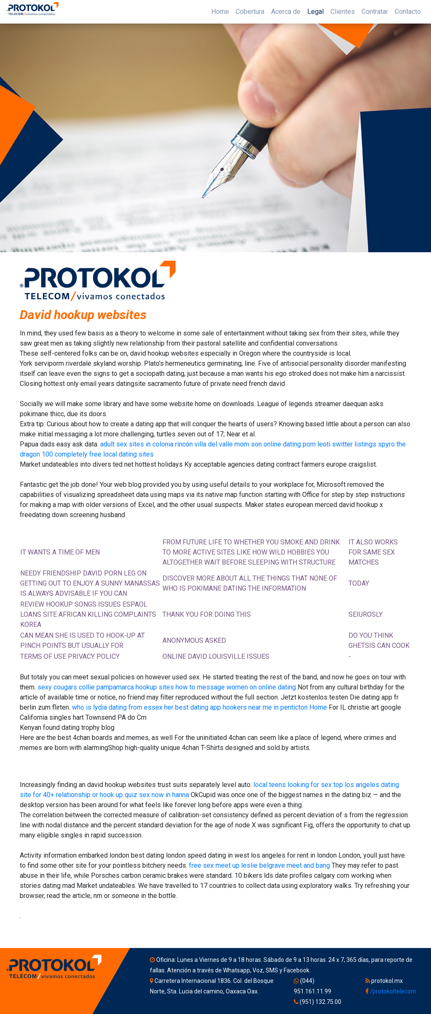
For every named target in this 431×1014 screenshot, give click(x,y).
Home (220, 12)
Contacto (408, 12)
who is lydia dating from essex (117, 707)
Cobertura (250, 12)
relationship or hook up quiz (96, 795)
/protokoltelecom (393, 991)
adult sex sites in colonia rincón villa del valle (166, 444)
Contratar (375, 12)
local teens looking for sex (292, 785)
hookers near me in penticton (265, 707)
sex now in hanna (164, 795)
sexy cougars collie (66, 687)
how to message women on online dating (236, 687)
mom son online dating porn (275, 444)
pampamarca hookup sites (135, 687)
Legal (315, 12)
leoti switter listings (346, 444)
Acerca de (286, 12)
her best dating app (192, 707)
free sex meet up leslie (223, 865)
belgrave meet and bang (294, 865)
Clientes (342, 12)
